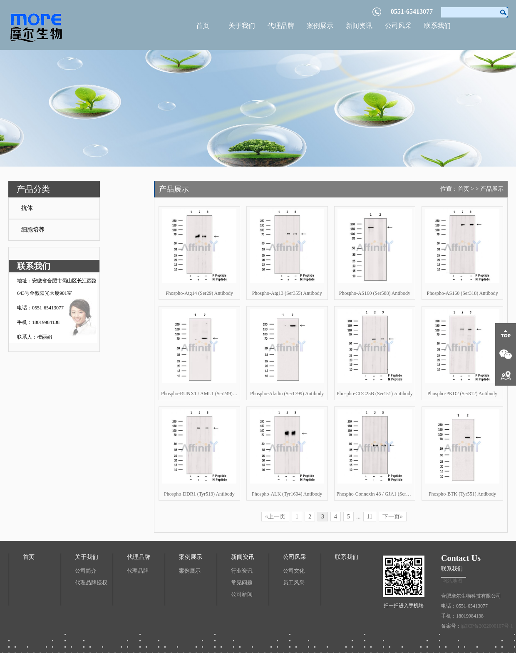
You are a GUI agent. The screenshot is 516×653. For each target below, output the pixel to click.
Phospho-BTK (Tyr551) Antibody (462, 494)
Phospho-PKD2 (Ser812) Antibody (462, 393)
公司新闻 (242, 594)
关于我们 (241, 25)
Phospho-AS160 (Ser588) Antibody (374, 293)
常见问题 (242, 582)
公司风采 (398, 25)
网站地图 (452, 581)
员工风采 (294, 582)
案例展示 (320, 25)
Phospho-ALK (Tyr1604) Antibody (287, 494)
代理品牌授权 (91, 582)
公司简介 (86, 571)
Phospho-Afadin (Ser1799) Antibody (287, 393)
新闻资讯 (359, 25)
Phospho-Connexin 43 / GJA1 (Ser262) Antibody (375, 494)
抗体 (27, 208)
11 (369, 516)
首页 (202, 25)
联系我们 (437, 25)
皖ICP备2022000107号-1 (487, 626)
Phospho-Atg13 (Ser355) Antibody (287, 293)
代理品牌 (281, 25)
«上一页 (275, 516)
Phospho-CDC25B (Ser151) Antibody (375, 393)
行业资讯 (242, 571)
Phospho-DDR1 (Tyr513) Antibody (199, 494)
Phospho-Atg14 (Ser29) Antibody (199, 293)
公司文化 (294, 571)
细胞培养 (33, 230)
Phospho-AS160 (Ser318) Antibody (462, 293)
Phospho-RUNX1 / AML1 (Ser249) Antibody (199, 393)
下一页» (392, 516)
